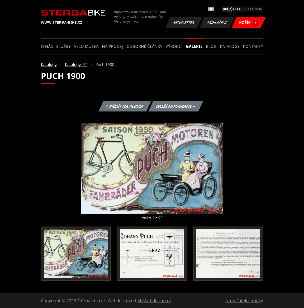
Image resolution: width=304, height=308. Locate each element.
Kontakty (253, 46)
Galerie (194, 46)
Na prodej (112, 46)
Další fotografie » (176, 106)
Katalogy (230, 46)
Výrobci (174, 46)
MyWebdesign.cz (154, 300)
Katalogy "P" (76, 64)
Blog (211, 46)
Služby (63, 46)
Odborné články (144, 46)
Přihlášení (217, 22)
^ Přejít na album (124, 106)
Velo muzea (86, 46)
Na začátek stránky (244, 300)
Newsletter (183, 22)
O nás (47, 46)
